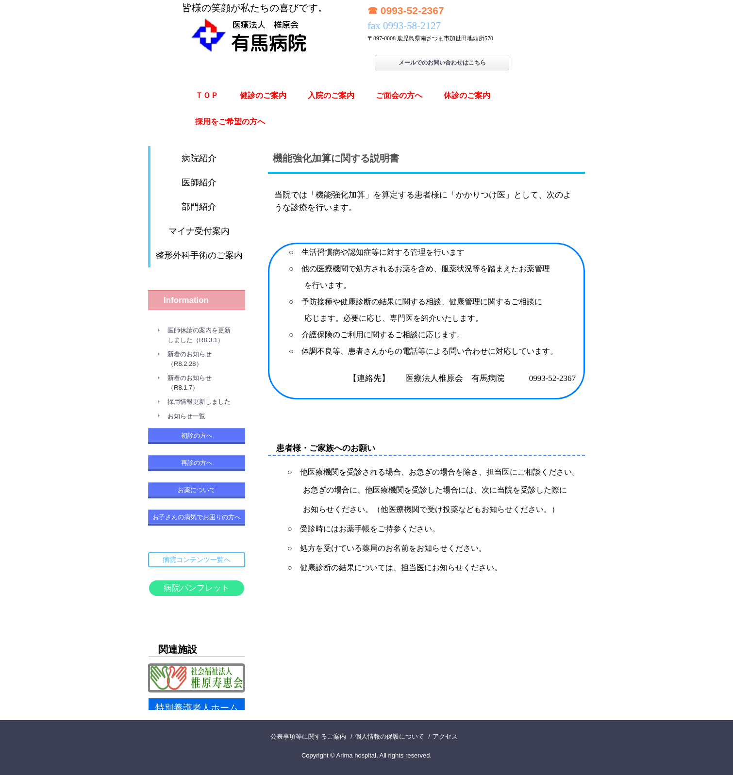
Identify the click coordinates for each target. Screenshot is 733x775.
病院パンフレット (197, 588)
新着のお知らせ (189, 354)
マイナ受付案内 (199, 231)
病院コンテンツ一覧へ (197, 559)
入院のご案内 (331, 95)
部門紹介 (199, 207)
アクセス (445, 736)
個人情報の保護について (389, 736)
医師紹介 (199, 182)
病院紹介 (199, 158)
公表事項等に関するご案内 (308, 736)
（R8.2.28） (184, 363)
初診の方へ (197, 435)
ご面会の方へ (399, 95)
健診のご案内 (263, 95)
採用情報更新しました (199, 401)
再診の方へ (197, 462)
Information (186, 300)
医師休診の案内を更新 (199, 330)
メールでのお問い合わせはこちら (442, 62)
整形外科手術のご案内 (199, 255)
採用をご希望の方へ (230, 121)
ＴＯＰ (206, 95)
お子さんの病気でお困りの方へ (196, 517)
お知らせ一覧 (186, 416)
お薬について (197, 490)
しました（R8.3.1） (195, 340)
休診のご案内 (467, 95)
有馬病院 (254, 27)
